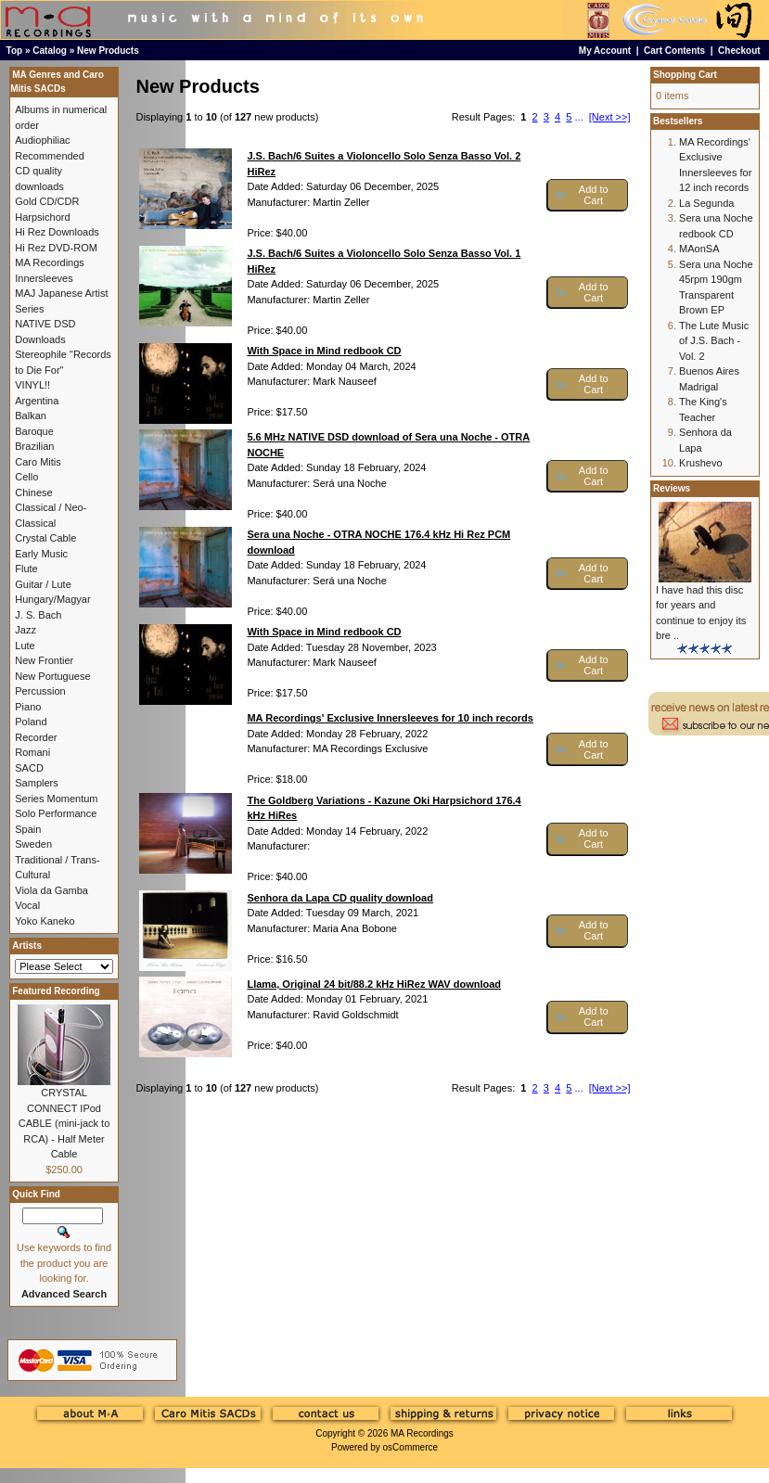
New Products (108, 50)
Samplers (36, 782)
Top (14, 50)
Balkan (30, 415)
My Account (605, 50)
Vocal (27, 905)
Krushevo (700, 462)
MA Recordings (422, 1433)
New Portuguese (52, 676)
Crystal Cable (45, 537)
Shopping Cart (685, 75)
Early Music (41, 553)
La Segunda (706, 203)
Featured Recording (55, 991)
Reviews (671, 488)
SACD (29, 767)
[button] (588, 195)
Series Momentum (56, 798)
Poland (30, 721)
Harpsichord (42, 217)
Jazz (25, 629)
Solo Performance (55, 813)
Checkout (739, 50)
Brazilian (34, 446)
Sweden (33, 844)
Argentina (36, 400)
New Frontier (44, 660)
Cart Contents (674, 50)
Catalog (49, 50)
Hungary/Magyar (52, 599)
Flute (26, 568)
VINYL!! (32, 384)
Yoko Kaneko (44, 921)
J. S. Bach (38, 614)
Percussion (40, 691)
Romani (32, 752)
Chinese (33, 492)
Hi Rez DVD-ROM (56, 247)
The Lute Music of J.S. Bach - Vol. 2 (714, 341)
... (579, 116)
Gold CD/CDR (47, 201)
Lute (24, 645)
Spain (28, 829)
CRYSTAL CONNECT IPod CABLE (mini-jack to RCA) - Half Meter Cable (64, 1123)
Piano (28, 706)
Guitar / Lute (43, 584)
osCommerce (410, 1447)
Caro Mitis (38, 461)
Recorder (36, 737)
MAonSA (699, 248)
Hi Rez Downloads (56, 231)
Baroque (34, 431)
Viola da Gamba (51, 890)
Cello (26, 476)
